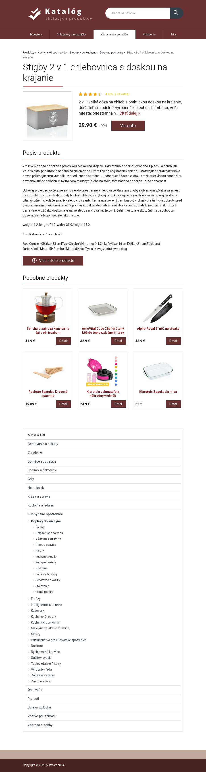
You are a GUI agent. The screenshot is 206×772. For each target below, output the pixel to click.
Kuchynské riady (45, 562)
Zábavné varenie (43, 675)
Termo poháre (44, 591)
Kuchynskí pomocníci (45, 622)
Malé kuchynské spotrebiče (50, 628)
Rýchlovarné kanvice (45, 652)
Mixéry (35, 634)
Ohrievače (35, 690)
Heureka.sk (36, 488)
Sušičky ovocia (41, 657)
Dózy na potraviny (111, 52)
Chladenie (149, 34)
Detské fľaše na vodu (49, 533)
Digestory (36, 34)
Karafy (39, 550)
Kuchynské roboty (43, 616)
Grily (173, 34)
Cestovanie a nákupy (43, 444)
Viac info (128, 125)
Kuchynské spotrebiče (114, 34)
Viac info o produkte (53, 260)
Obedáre (41, 568)
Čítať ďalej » (129, 113)
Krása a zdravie (39, 496)
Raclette (37, 646)
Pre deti (33, 699)
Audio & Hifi (36, 435)
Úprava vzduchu (39, 707)
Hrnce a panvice (45, 544)
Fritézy (36, 599)
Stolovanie (42, 586)
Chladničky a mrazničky (71, 34)
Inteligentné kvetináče (46, 605)
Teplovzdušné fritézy (46, 663)
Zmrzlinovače (40, 681)
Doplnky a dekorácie (42, 470)
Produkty (28, 52)
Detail (63, 341)
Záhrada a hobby (40, 725)
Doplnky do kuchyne (83, 52)
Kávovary (37, 610)
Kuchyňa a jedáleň (41, 505)
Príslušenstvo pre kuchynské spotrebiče (59, 640)
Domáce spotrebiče (42, 461)
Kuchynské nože (45, 556)
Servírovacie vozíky (47, 580)
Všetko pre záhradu (42, 716)
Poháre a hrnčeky (46, 574)
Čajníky (40, 527)
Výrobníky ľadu (41, 669)
